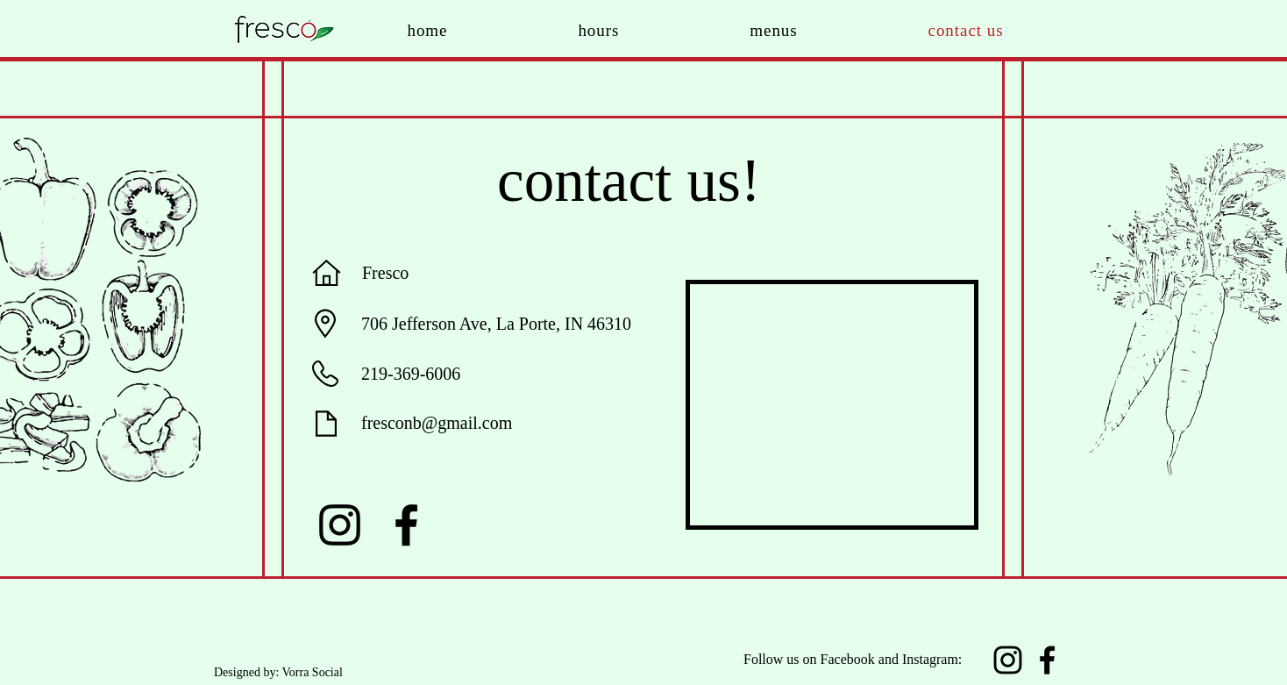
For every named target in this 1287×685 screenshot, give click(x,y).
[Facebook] (406, 525)
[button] (773, 31)
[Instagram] (339, 525)
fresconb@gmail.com (436, 422)
